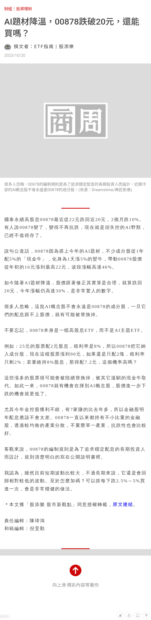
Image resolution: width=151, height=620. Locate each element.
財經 (8, 8)
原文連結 (123, 504)
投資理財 (24, 8)
